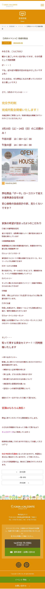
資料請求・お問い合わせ (24, 551)
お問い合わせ (21, 585)
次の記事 (22, 483)
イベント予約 (21, 579)
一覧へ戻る (22, 477)
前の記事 (22, 472)
